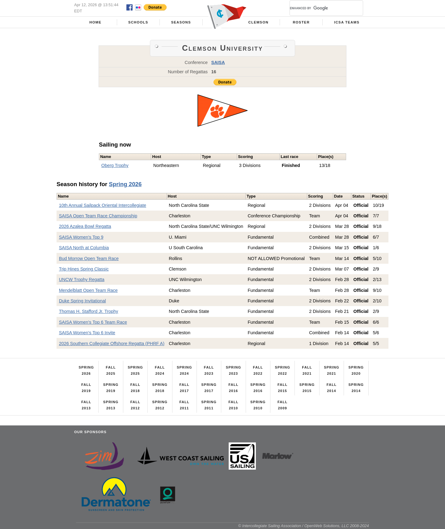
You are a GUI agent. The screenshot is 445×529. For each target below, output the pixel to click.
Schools (138, 22)
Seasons (181, 22)
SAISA (218, 62)
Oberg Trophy (115, 165)
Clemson (258, 22)
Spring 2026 (125, 184)
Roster (301, 22)
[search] (319, 8)
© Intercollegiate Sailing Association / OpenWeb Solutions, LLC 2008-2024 (303, 525)
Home (95, 22)
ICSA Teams (346, 22)
